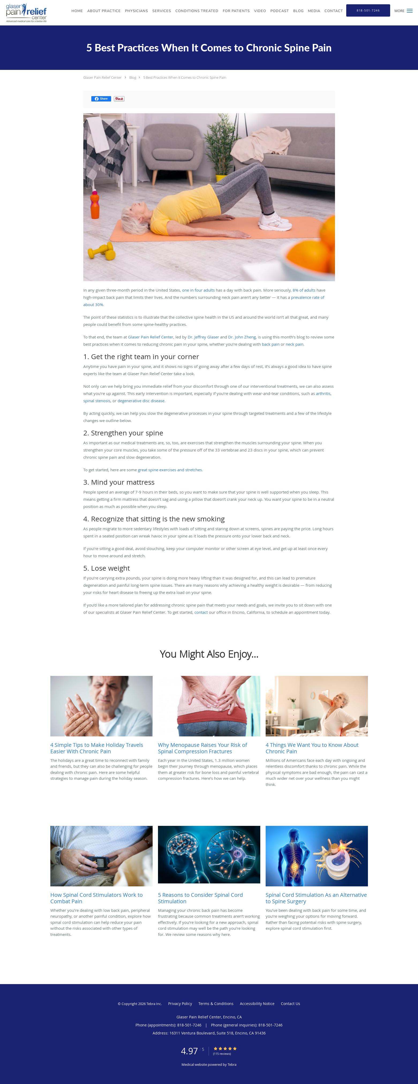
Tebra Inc (153, 1003)
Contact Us (290, 1003)
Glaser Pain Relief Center (102, 77)
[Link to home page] (23, 12)
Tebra (232, 1064)
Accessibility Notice (257, 1003)
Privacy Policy (180, 1003)
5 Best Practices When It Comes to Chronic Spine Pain (184, 77)
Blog (132, 77)
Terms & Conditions (216, 1003)
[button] (410, 11)
